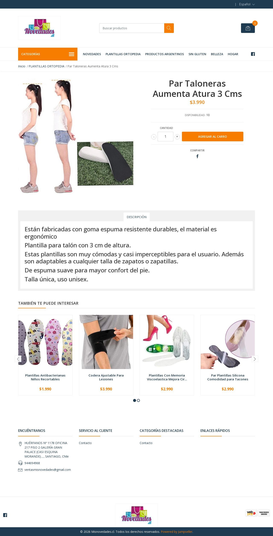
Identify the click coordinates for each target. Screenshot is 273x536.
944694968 (32, 463)
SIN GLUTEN (197, 54)
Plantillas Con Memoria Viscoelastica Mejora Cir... (167, 377)
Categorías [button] (47, 54)
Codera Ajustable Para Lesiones (106, 377)
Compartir (197, 150)
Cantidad (166, 128)
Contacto (85, 443)
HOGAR (233, 54)
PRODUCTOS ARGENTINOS (164, 54)
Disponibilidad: (195, 115)
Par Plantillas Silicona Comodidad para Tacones (227, 377)
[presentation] (18, 359)
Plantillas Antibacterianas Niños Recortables (45, 377)
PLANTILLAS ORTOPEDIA (123, 54)
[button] (247, 4)
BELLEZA (217, 54)
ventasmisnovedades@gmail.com (48, 470)
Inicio (21, 66)
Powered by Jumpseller (176, 532)
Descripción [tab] (137, 217)
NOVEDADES (92, 54)
